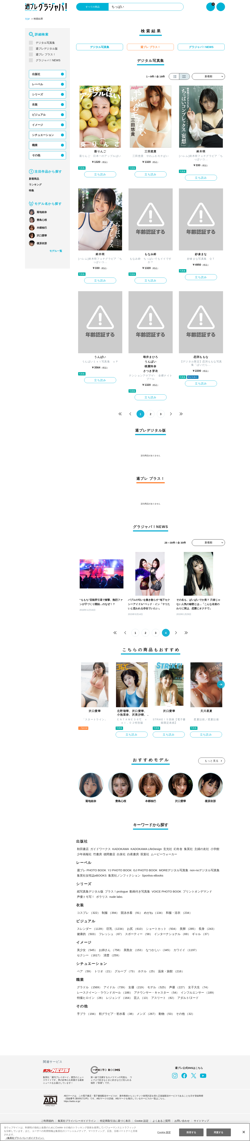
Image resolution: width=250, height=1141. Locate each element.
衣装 (35, 104)
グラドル (89, 987)
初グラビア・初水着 (117, 1013)
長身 (206, 928)
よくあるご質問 (161, 1120)
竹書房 (97, 854)
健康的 (87, 933)
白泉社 (121, 854)
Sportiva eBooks (152, 875)
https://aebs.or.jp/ (72, 1100)
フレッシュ (111, 933)
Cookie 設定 (141, 1120)
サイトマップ (201, 1120)
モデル (157, 987)
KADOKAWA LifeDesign (145, 848)
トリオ (103, 971)
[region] (125, 1132)
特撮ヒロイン (90, 997)
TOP (27, 19)
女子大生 (198, 987)
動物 (166, 1013)
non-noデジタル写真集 (200, 870)
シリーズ (37, 94)
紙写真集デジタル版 (90, 891)
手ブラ (87, 1013)
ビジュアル (39, 114)
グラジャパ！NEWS (48, 60)
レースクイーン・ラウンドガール (104, 992)
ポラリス (102, 896)
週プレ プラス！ (45, 54)
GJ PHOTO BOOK (142, 870)
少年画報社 (84, 854)
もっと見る (212, 760)
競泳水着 (131, 912)
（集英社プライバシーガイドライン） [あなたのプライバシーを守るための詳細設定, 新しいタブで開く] (25, 1138)
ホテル (146, 971)
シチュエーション (43, 135)
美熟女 (133, 949)
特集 (31, 190)
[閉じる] (243, 1132)
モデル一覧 (55, 251)
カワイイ (185, 949)
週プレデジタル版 (47, 48)
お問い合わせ (182, 1120)
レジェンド (119, 997)
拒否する (191, 1132)
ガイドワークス (100, 848)
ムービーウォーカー (164, 854)
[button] (220, 684)
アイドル (114, 987)
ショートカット (161, 928)
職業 (35, 145)
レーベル (37, 84)
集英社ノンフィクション (124, 875)
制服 (110, 912)
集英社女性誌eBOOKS (91, 875)
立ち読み (100, 174)
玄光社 (166, 848)
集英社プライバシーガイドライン (77, 1120)
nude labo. (116, 896)
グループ (125, 971)
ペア (85, 971)
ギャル (200, 933)
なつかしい (158, 949)
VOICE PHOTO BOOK (166, 891)
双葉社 (144, 854)
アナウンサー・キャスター (156, 992)
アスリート (163, 997)
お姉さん (110, 949)
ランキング (35, 184)
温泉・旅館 (170, 971)
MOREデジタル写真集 (169, 870)
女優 (136, 987)
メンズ (146, 1013)
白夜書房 (133, 854)
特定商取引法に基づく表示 (115, 1120)
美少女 (87, 949)
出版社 (36, 74)
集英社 (186, 848)
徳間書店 (109, 854)
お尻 (135, 928)
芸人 (141, 997)
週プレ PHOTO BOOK (91, 870)
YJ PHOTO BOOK (118, 870)
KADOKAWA (120, 848)
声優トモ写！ (86, 896)
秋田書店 (83, 848)
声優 (177, 987)
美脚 (187, 928)
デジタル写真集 (45, 42)
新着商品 (34, 178)
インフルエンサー (197, 992)
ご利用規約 (47, 1120)
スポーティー (138, 933)
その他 (36, 155)
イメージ (37, 125)
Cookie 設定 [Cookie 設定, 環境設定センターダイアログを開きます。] (164, 1132)
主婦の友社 (200, 848)
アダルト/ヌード (187, 997)
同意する (218, 1132)
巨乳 (115, 928)
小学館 (213, 848)
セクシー (211, 949)
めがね (154, 912)
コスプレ (88, 912)
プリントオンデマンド (196, 891)
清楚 (85, 955)
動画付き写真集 (140, 891)
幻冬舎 (176, 848)
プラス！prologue (117, 891)
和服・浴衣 (178, 912)
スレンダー (91, 928)
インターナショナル (172, 933)
